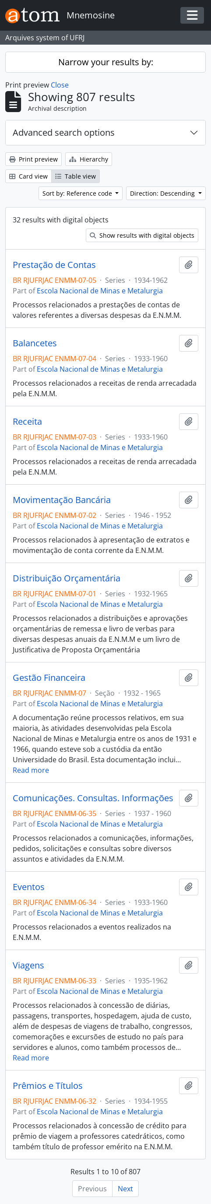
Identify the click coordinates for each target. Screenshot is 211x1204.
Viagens (28, 965)
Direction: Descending (163, 193)
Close (60, 85)
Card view (28, 176)
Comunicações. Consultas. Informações (93, 798)
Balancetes (35, 343)
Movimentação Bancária (62, 500)
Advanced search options (64, 132)
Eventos (29, 887)
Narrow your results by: (105, 62)
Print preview (33, 159)
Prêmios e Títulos (48, 1086)
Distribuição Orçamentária (66, 578)
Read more (31, 770)
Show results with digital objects (142, 235)
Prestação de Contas (54, 265)
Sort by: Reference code (78, 193)
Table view (75, 176)
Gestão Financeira (49, 677)
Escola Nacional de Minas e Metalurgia (100, 291)
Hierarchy (88, 159)
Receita (27, 421)
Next (125, 1188)
